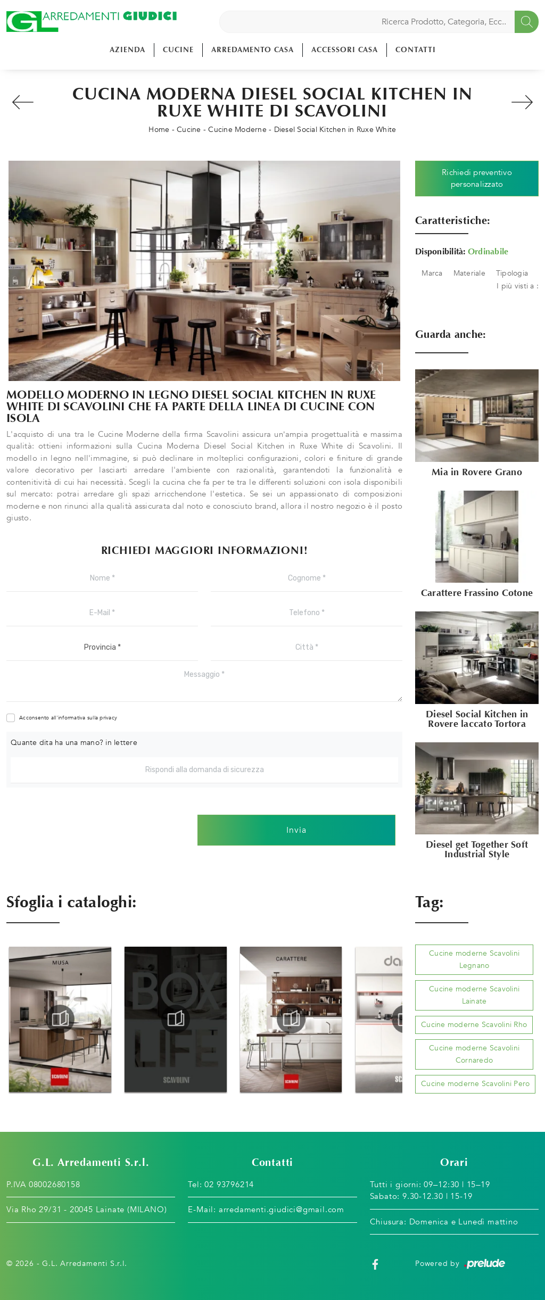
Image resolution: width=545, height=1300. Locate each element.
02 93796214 (229, 1184)
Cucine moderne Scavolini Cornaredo (474, 1054)
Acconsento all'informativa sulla (68, 718)
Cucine (178, 49)
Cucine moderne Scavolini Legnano (474, 959)
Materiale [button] (469, 273)
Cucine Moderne (237, 130)
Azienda (127, 49)
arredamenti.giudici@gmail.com (281, 1209)
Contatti (415, 49)
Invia (296, 830)
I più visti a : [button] (518, 286)
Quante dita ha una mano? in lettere (74, 743)
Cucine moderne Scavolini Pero (475, 1084)
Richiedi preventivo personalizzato (477, 178)
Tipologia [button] (512, 273)
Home (158, 130)
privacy (108, 718)
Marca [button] (432, 273)
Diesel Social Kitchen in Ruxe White (335, 130)
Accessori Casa (344, 49)
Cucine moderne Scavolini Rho (474, 1025)
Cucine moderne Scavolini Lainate (474, 995)
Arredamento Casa (252, 49)
